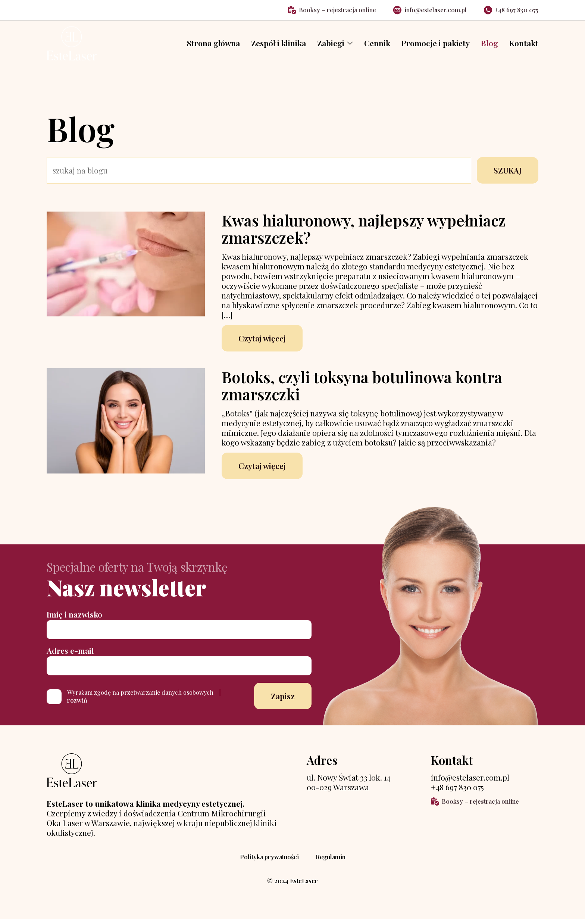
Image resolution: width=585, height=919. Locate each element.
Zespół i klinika (278, 46)
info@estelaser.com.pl (430, 10)
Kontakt (523, 46)
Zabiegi (330, 46)
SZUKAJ (508, 176)
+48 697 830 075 (511, 10)
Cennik (377, 46)
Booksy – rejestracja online (332, 10)
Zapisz (283, 702)
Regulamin (330, 863)
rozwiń (77, 706)
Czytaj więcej (262, 344)
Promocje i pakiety (435, 46)
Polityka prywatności (269, 863)
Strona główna (213, 46)
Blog (489, 46)
